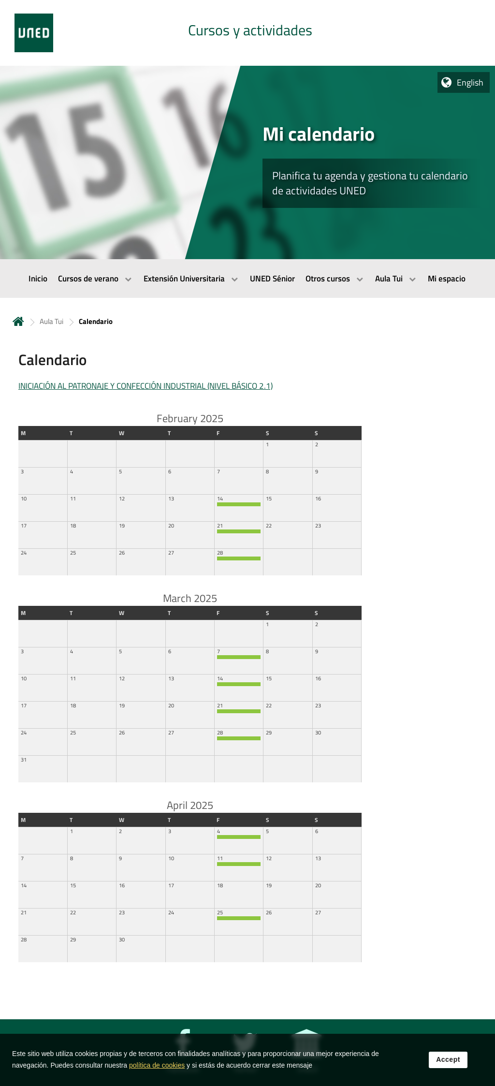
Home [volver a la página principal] (18, 321)
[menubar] (247, 278)
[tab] (247, 33)
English (470, 82)
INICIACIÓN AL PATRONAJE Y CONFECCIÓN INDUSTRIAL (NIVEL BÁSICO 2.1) (145, 386)
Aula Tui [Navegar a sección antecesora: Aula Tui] (51, 321)
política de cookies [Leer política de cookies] (157, 1066)
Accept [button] (448, 1060)
